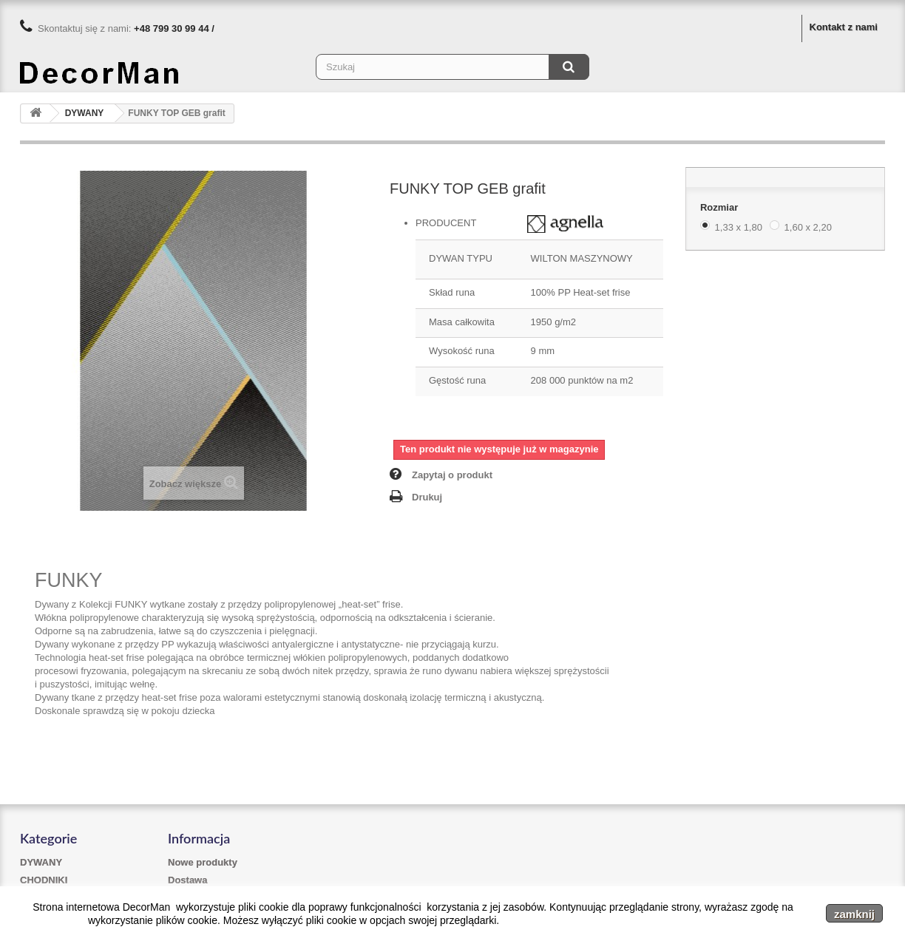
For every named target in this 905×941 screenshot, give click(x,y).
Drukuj (427, 497)
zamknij (854, 914)
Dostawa (187, 880)
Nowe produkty (202, 862)
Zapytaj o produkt (452, 474)
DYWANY (41, 862)
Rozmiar (720, 207)
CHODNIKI (43, 880)
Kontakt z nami (844, 27)
